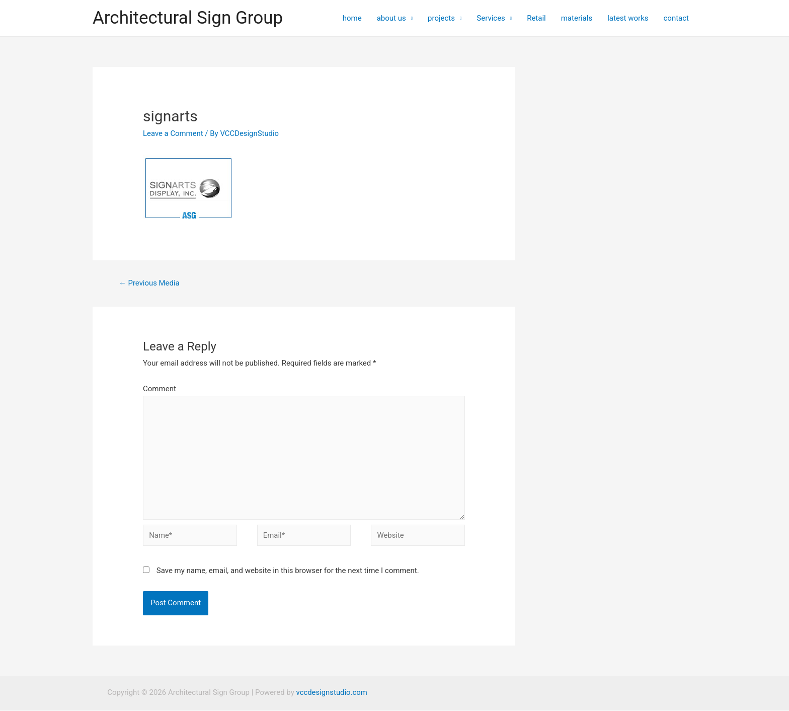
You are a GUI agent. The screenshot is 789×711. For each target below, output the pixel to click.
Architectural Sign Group (188, 18)
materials (576, 18)
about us (391, 18)
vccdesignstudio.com (331, 693)
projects (441, 18)
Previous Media (149, 283)
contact (676, 18)
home (352, 18)
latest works (627, 18)
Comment (159, 388)
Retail (536, 18)
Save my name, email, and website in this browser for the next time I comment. (287, 572)
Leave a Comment (173, 133)
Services (491, 18)
